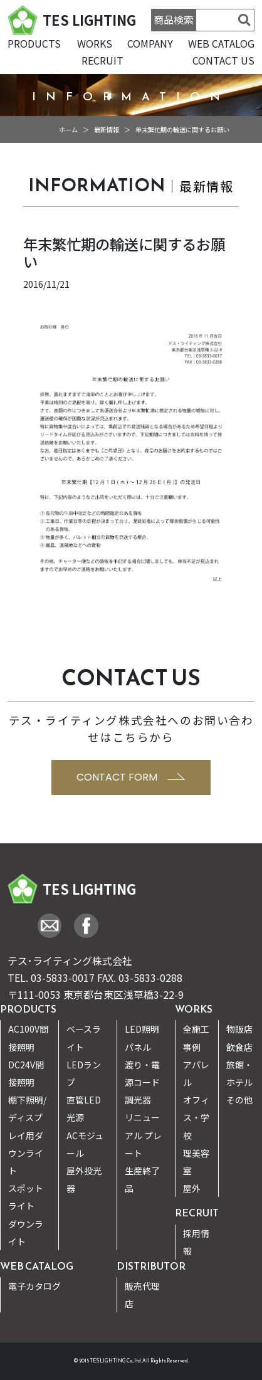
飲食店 (239, 1047)
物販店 (239, 1029)
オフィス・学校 (196, 1117)
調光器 (138, 1099)
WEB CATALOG (221, 43)
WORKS (94, 43)
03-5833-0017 (63, 977)
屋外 (192, 1188)
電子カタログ (34, 1286)
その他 (239, 1099)
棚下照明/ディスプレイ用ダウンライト (27, 1135)
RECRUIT (102, 60)
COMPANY (150, 43)
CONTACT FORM (131, 777)
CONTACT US (223, 60)
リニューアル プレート (143, 1135)
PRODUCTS (34, 43)
